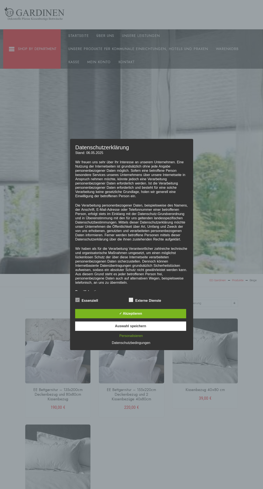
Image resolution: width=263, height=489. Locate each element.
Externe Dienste (145, 299)
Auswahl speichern (130, 326)
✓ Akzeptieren (130, 313)
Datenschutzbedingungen (131, 343)
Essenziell (86, 299)
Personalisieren (131, 336)
